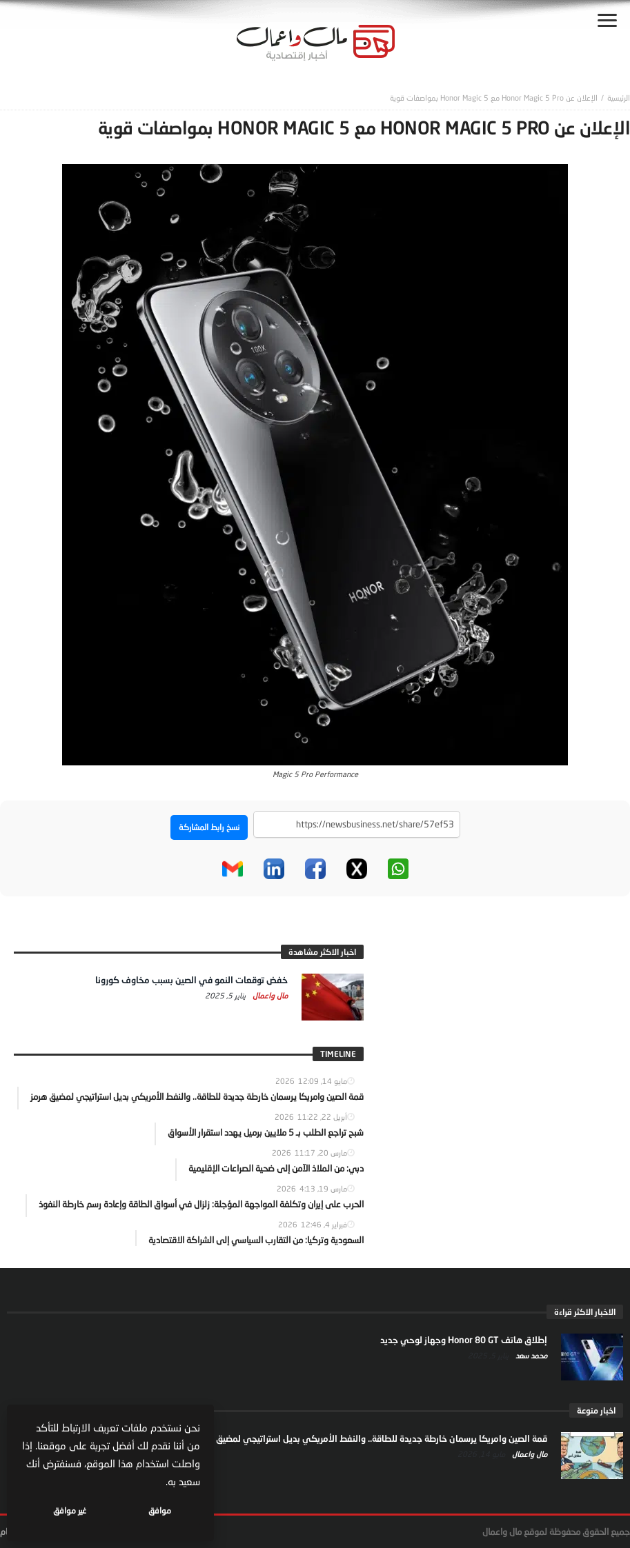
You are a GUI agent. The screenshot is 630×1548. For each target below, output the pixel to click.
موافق (159, 1510)
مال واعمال (269, 995)
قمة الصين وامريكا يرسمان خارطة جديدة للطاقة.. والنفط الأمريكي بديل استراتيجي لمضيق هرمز (372, 1438)
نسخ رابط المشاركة (209, 827)
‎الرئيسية (618, 97)
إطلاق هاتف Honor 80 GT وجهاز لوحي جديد (463, 1339)
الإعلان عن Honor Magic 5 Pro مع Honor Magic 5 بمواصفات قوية (494, 97)
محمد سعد (530, 1355)
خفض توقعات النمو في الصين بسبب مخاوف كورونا (191, 979)
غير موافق (69, 1510)
